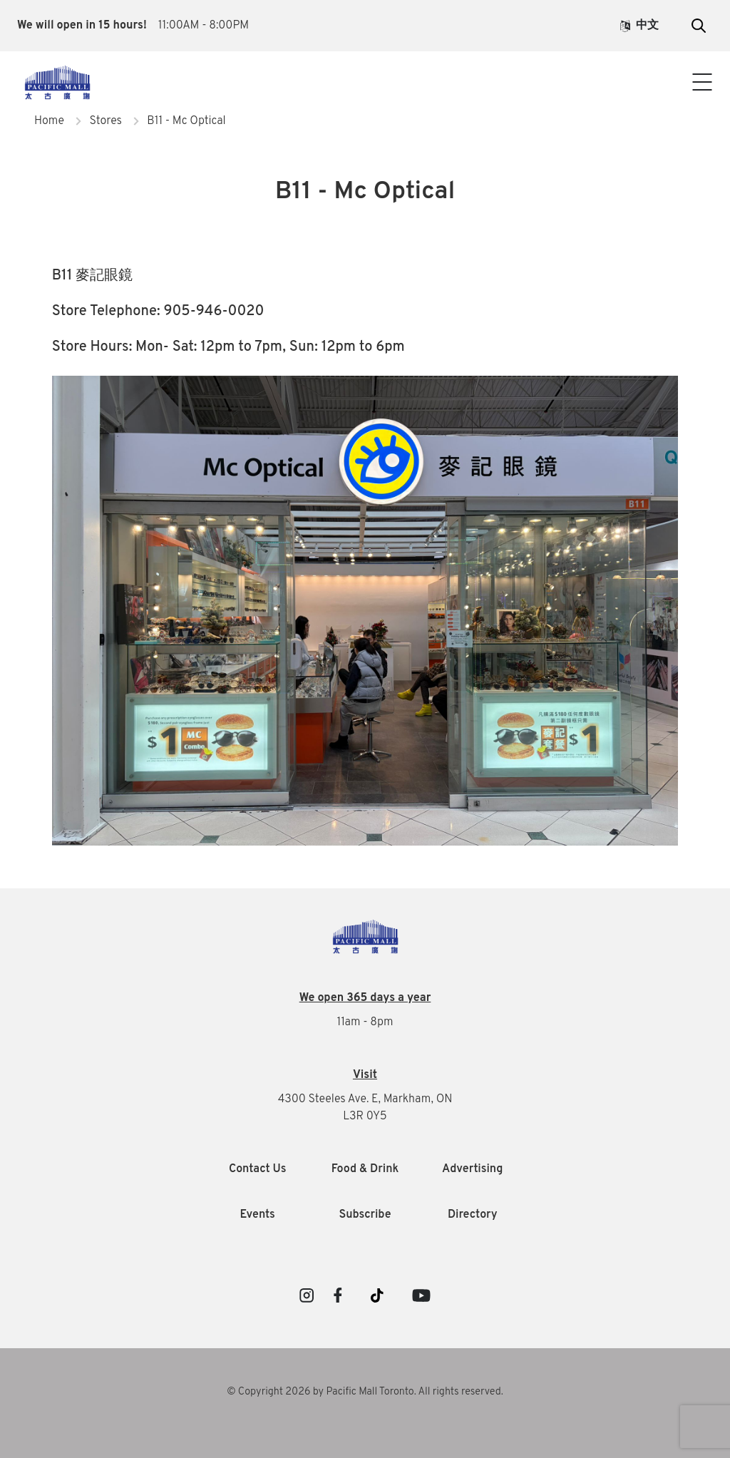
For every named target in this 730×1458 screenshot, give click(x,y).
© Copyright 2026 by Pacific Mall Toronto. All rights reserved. (365, 1392)
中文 (639, 26)
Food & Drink (365, 1169)
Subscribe (365, 1215)
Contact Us (365, 98)
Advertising (472, 1169)
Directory (473, 1215)
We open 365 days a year (365, 998)
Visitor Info (365, 70)
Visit (365, 1075)
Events (257, 1215)
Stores (105, 121)
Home (49, 121)
